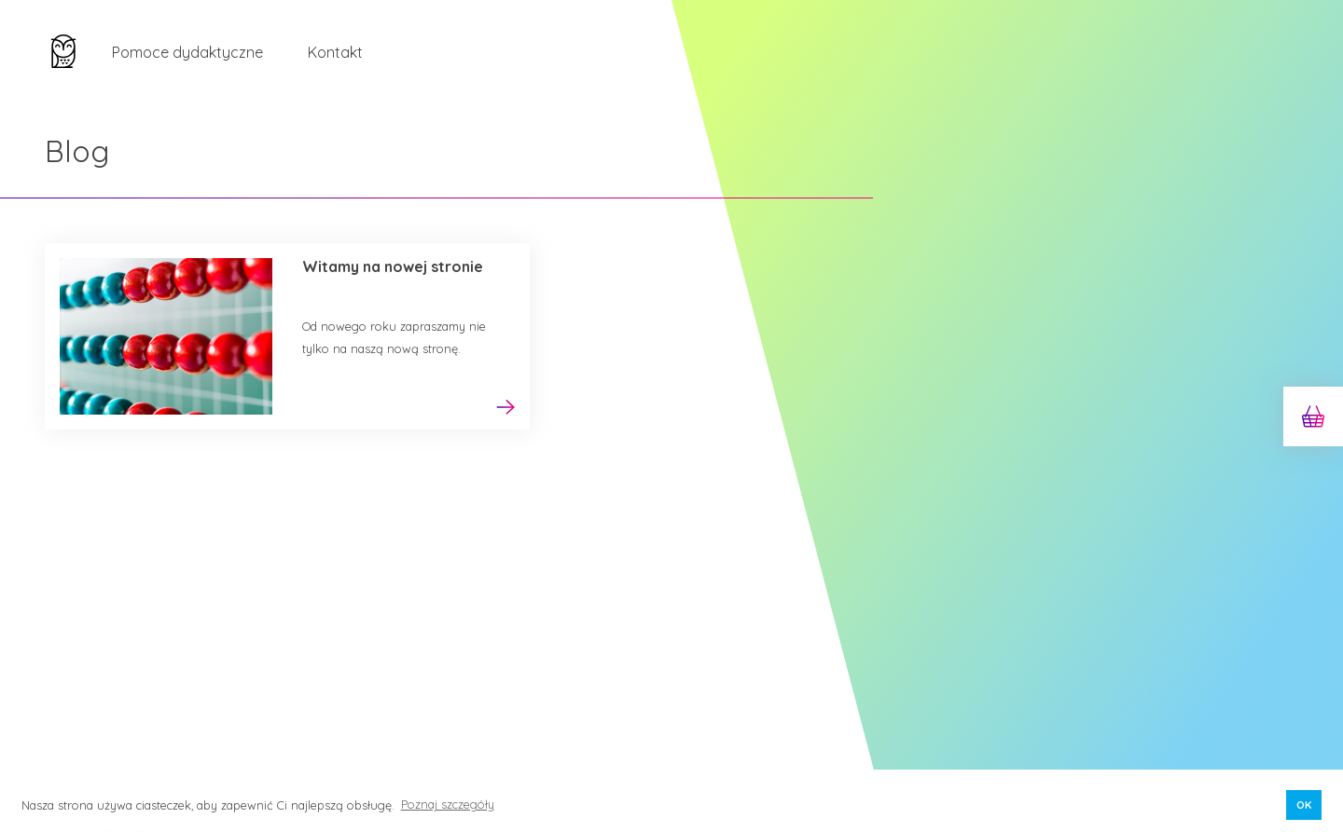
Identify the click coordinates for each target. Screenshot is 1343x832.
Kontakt (335, 52)
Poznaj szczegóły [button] (447, 804)
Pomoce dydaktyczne (187, 52)
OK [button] (1303, 805)
